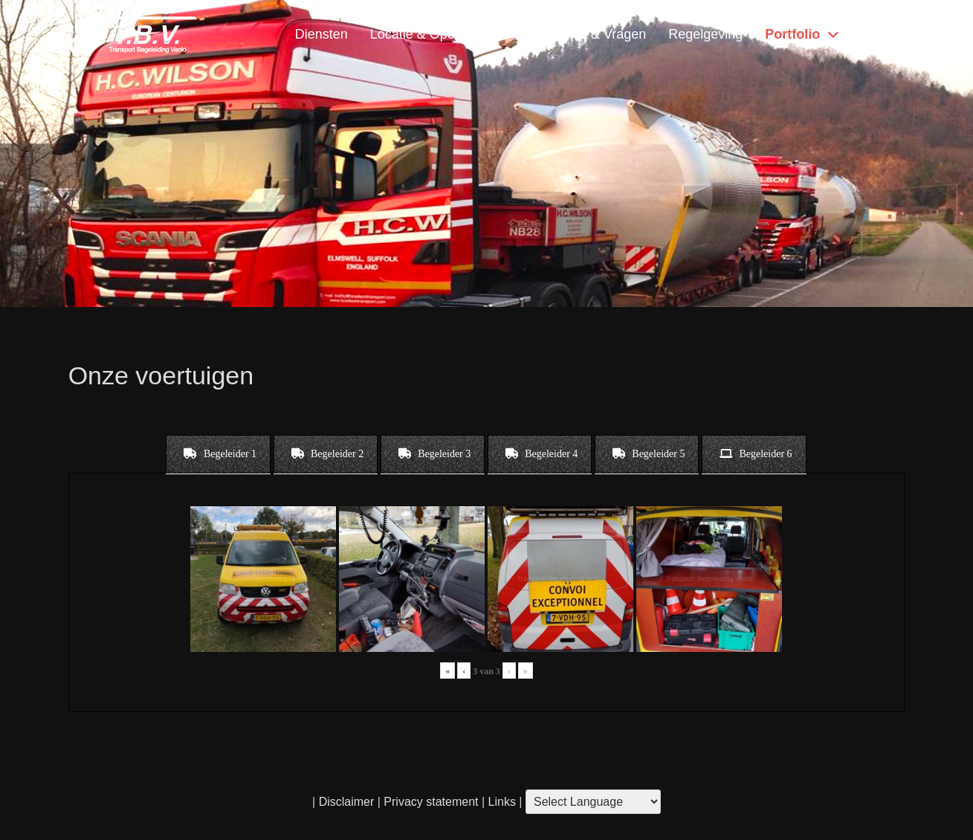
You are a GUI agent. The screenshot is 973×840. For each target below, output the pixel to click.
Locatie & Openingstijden (444, 34)
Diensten (321, 34)
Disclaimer (347, 801)
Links (500, 801)
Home (875, 34)
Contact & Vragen (593, 34)
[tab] (218, 454)
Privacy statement (431, 801)
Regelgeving (705, 34)
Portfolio (792, 34)
